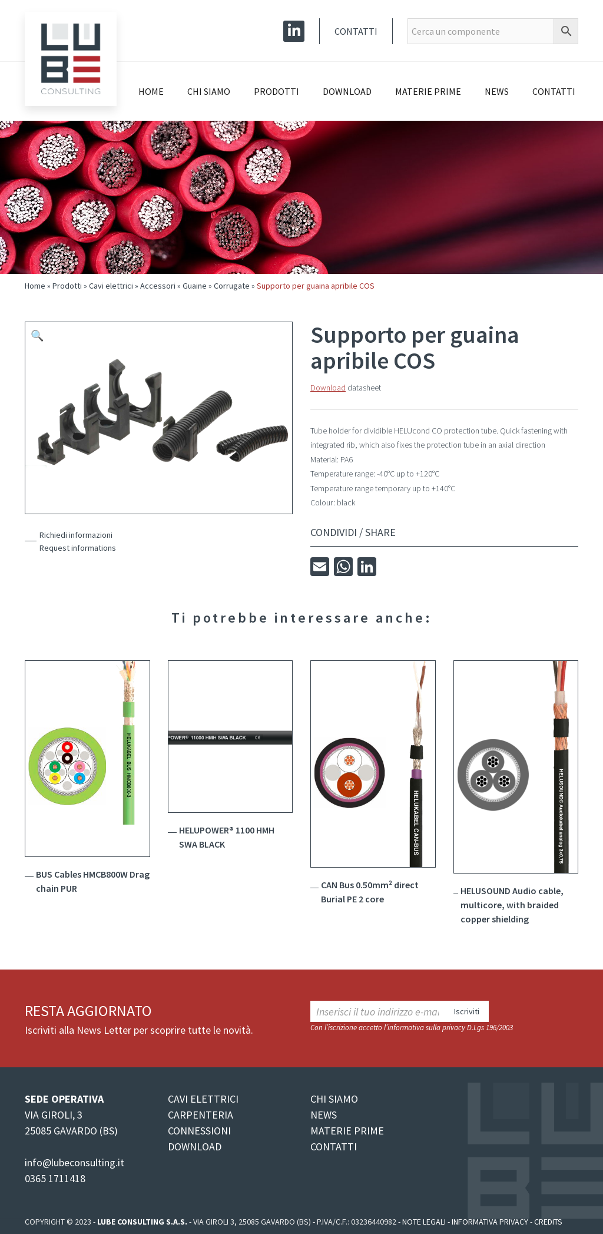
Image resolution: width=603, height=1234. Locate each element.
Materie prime (428, 91)
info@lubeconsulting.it (74, 1162)
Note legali (424, 1221)
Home (151, 91)
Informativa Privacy (490, 1221)
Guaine (195, 285)
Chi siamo (208, 91)
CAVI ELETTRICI (203, 1099)
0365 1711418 (55, 1178)
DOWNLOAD (194, 1146)
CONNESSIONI (199, 1130)
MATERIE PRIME (347, 1130)
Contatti (355, 31)
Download (347, 91)
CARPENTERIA (200, 1114)
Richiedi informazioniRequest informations (77, 541)
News (497, 91)
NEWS (323, 1114)
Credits (548, 1221)
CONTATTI (333, 1146)
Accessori (157, 285)
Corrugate (232, 285)
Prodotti (276, 91)
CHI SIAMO (334, 1099)
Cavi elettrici (111, 285)
